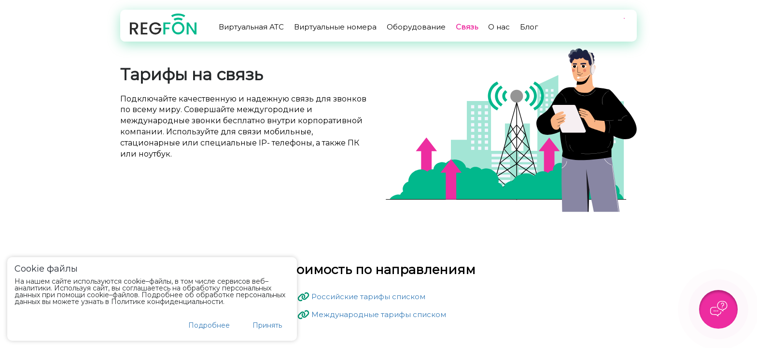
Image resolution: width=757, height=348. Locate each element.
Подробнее (209, 325)
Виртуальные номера (335, 26)
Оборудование (416, 26)
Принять (267, 325)
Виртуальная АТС (251, 26)
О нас (499, 26)
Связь (467, 26)
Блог (529, 26)
